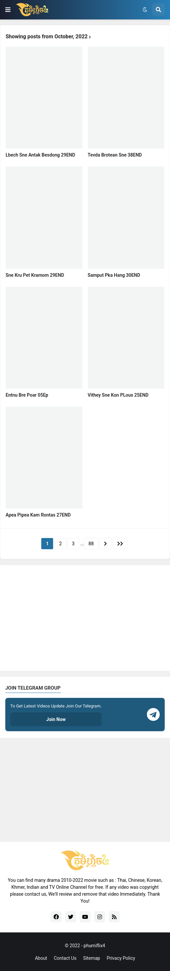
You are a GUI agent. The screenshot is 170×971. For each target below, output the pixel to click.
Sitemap (91, 958)
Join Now (56, 719)
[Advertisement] (85, 618)
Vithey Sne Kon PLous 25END (118, 395)
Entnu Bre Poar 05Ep (27, 395)
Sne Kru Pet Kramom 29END (35, 275)
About (41, 958)
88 (91, 543)
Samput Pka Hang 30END (114, 275)
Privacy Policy (121, 958)
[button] (8, 9)
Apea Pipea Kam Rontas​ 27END (38, 515)
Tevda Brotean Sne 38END (115, 155)
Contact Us (65, 958)
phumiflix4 (94, 945)
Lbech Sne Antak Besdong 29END (40, 155)
